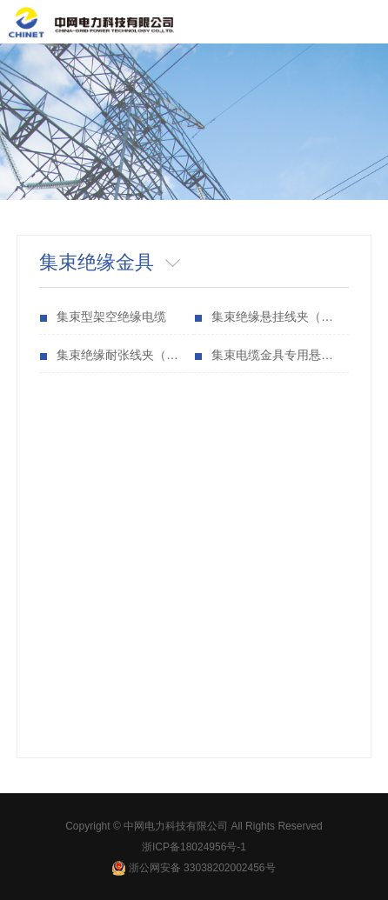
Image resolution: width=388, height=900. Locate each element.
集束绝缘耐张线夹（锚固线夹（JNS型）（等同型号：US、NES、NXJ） (125, 355)
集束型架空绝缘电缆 (111, 316)
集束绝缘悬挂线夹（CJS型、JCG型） (280, 316)
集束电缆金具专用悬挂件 (278, 355)
